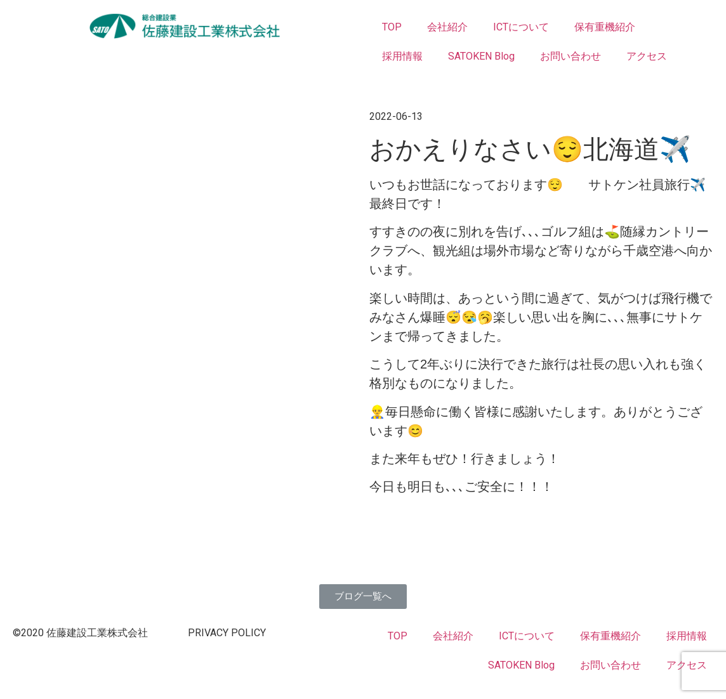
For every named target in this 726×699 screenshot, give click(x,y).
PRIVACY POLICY (227, 633)
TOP (392, 27)
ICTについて (521, 27)
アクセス (646, 56)
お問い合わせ (570, 56)
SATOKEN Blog (481, 56)
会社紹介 (447, 27)
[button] (363, 596)
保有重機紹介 (604, 27)
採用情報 (402, 56)
